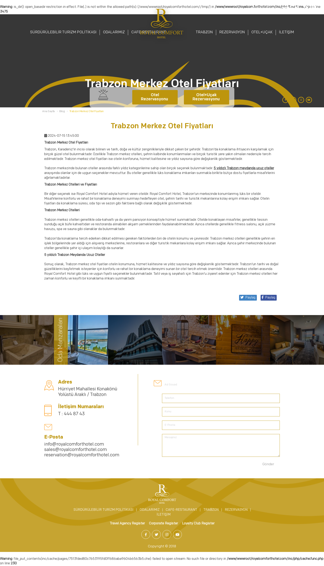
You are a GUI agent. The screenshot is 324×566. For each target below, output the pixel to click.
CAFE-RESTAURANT (181, 510)
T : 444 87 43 (71, 414)
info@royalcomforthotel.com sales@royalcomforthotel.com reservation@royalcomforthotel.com (81, 450)
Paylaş (268, 297)
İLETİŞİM (286, 32)
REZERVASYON (232, 32)
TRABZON (204, 32)
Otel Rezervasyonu (155, 97)
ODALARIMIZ (114, 32)
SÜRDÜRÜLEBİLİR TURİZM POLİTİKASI (63, 32)
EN (306, 7)
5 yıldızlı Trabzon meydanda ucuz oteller (244, 168)
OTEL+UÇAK (262, 32)
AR (314, 7)
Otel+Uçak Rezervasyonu (206, 97)
